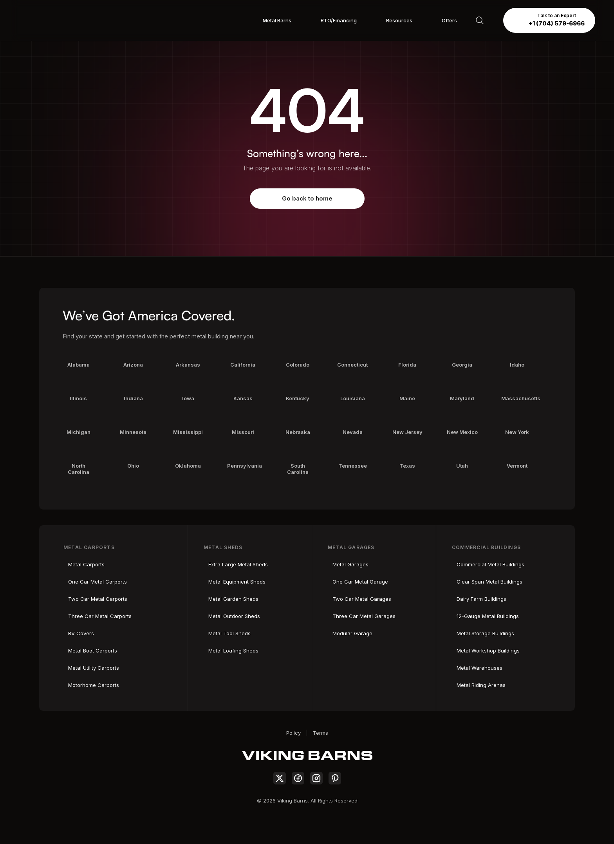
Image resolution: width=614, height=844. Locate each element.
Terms (320, 733)
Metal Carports (86, 564)
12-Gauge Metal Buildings (488, 616)
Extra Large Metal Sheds (238, 564)
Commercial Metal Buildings (490, 564)
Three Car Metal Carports (100, 616)
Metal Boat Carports (92, 650)
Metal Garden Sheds (233, 599)
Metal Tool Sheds (229, 633)
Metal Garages (350, 564)
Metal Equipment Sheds (236, 581)
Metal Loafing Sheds (233, 650)
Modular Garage (352, 633)
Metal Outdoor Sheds (234, 616)
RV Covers (81, 633)
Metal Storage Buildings (485, 633)
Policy (293, 733)
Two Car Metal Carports (97, 599)
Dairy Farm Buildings (481, 599)
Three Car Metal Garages (363, 616)
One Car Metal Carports (97, 581)
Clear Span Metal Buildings (489, 581)
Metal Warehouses (479, 668)
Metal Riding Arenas (481, 685)
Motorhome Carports (93, 685)
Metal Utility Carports (93, 668)
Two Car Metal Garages (361, 599)
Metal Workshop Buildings (488, 650)
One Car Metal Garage (360, 581)
